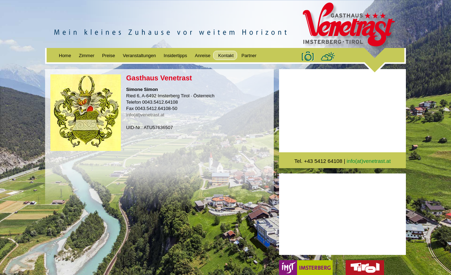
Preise (108, 55)
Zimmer (86, 55)
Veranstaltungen (139, 55)
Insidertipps (175, 55)
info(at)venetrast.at (145, 114)
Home (65, 55)
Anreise (202, 55)
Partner (249, 55)
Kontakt (226, 55)
